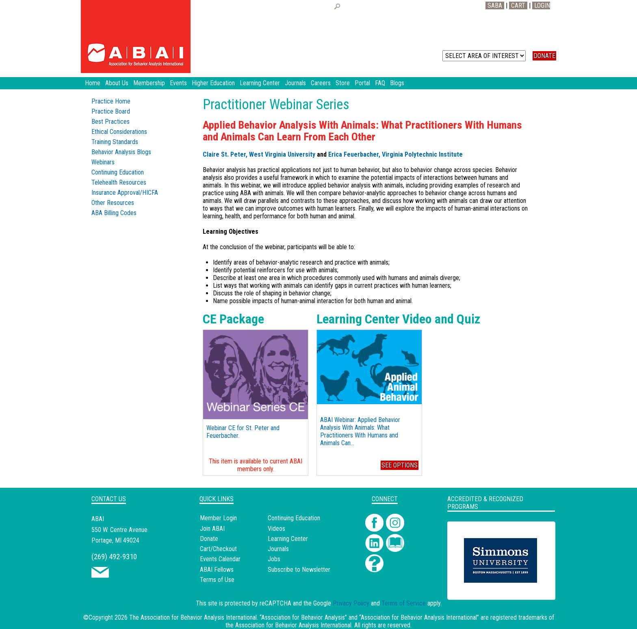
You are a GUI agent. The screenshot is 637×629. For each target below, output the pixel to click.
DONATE (544, 56)
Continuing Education (117, 172)
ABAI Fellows (217, 569)
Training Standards (114, 142)
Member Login (218, 518)
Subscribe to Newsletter (299, 569)
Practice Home (110, 101)
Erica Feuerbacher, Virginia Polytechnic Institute (395, 154)
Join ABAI (212, 528)
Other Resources (112, 203)
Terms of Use (217, 580)
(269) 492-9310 (114, 556)
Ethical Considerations (119, 132)
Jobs (274, 559)
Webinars (103, 162)
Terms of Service (403, 603)
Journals (278, 549)
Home (92, 83)
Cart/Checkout (218, 549)
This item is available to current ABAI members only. (255, 465)
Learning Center (288, 539)
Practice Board (110, 111)
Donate (209, 539)
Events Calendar (220, 559)
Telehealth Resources (118, 182)
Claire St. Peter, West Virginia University (259, 154)
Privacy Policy (351, 603)
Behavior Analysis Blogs (121, 152)
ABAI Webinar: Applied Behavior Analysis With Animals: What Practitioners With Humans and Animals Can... (360, 431)
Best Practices (110, 121)
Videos (276, 528)
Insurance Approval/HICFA (124, 192)
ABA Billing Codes (113, 213)
